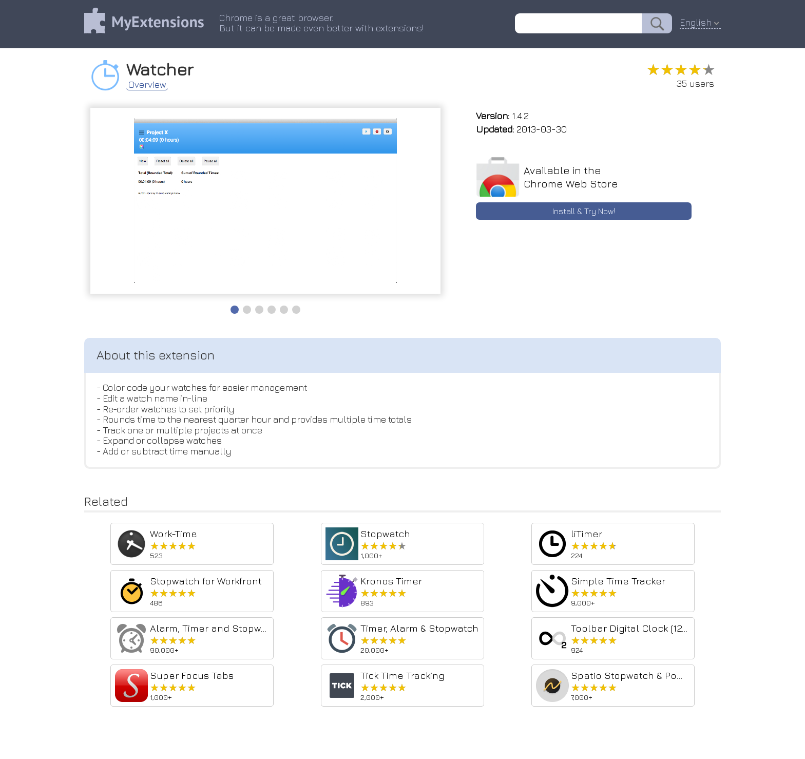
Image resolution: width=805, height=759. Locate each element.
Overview (148, 84)
